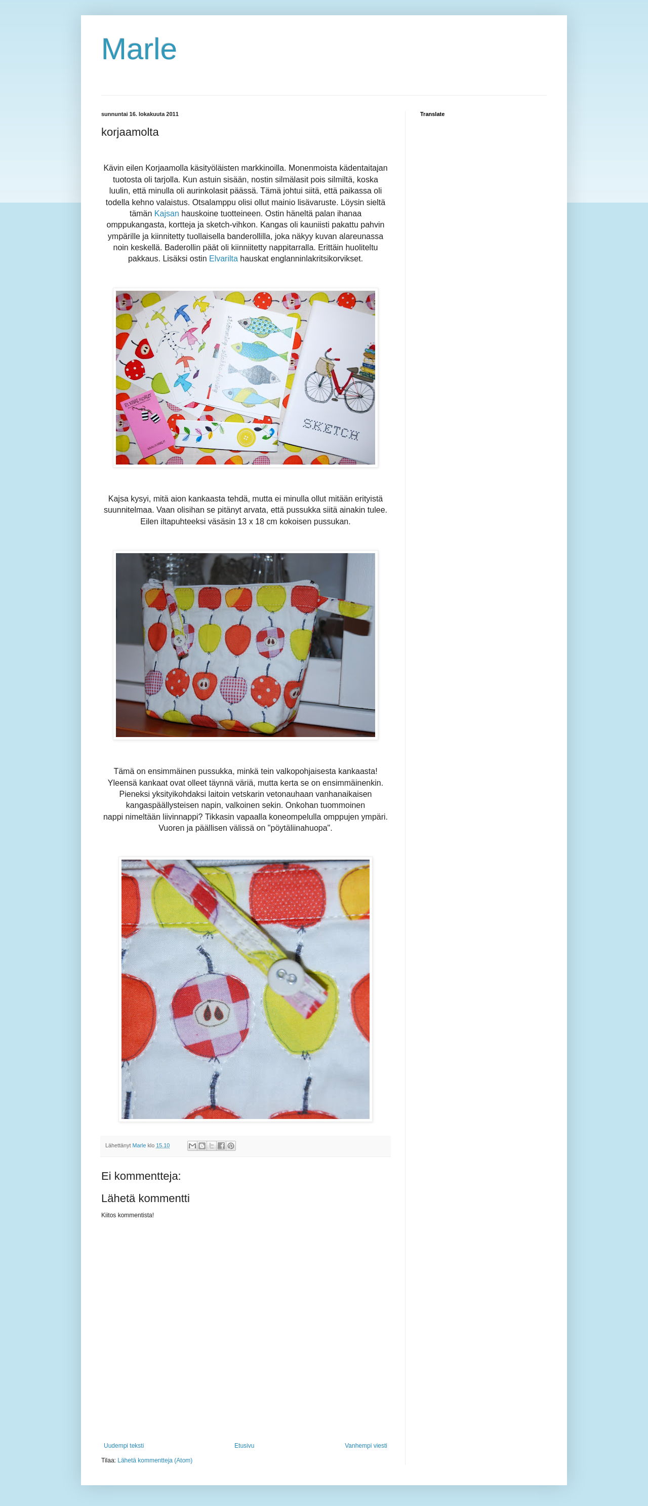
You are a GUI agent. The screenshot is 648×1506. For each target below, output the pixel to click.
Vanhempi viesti (366, 1445)
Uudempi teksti (124, 1445)
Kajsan (167, 213)
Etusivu (244, 1445)
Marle (139, 49)
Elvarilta (223, 258)
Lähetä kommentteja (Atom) (154, 1460)
